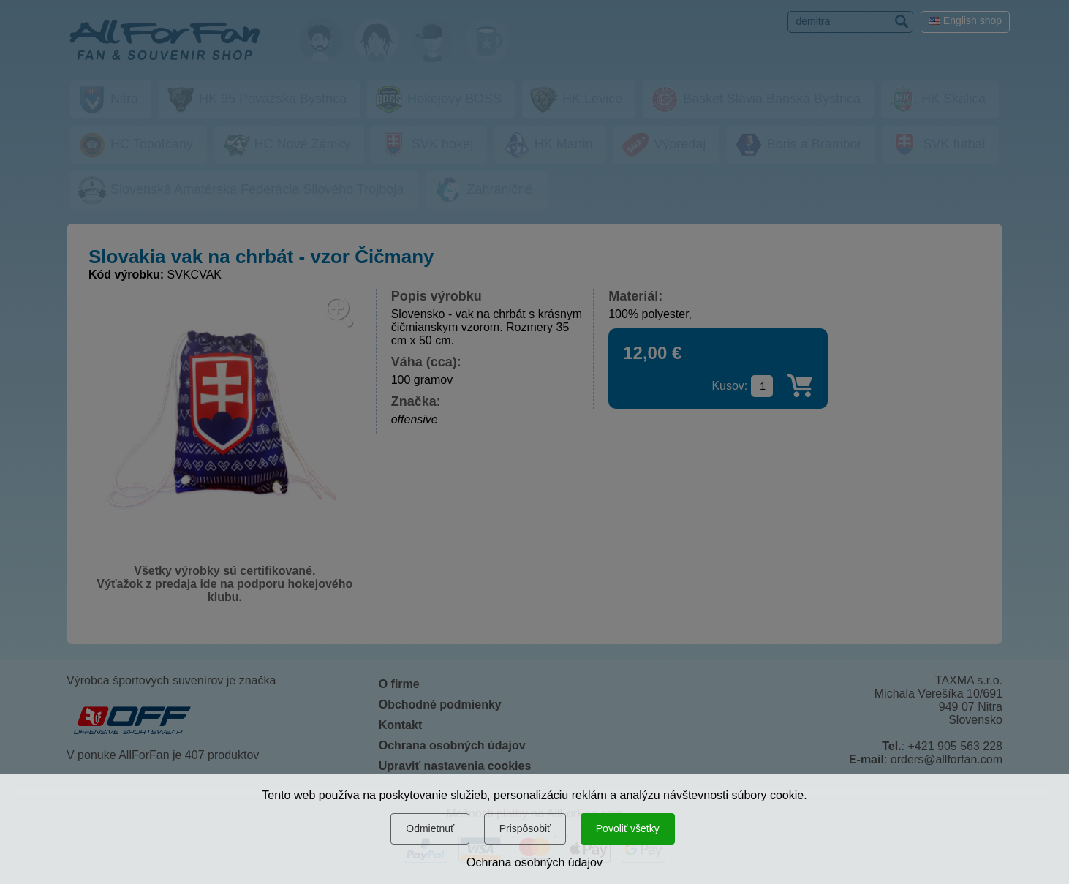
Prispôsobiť (525, 828)
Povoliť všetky (628, 828)
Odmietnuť (430, 828)
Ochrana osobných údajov (534, 862)
